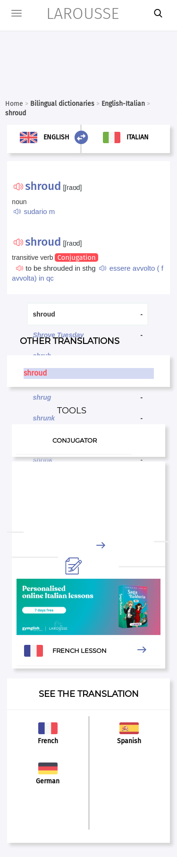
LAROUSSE (69, 13)
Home (14, 104)
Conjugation (76, 257)
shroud (35, 373)
